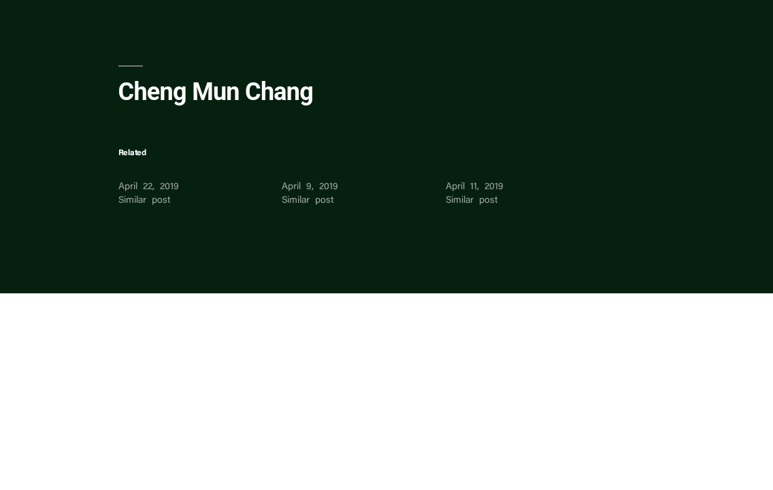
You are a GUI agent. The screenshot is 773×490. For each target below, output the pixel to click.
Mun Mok (139, 173)
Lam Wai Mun (313, 173)
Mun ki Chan (475, 173)
